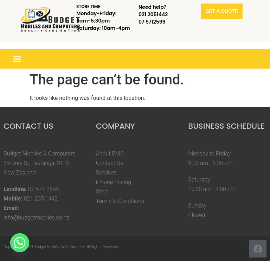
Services (106, 172)
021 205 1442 (41, 198)
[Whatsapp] (19, 242)
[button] (17, 59)
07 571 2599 (43, 189)
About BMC (110, 153)
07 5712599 (152, 21)
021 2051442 (153, 14)
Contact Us (109, 163)
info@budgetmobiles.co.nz (36, 217)
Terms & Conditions (120, 201)
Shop (102, 191)
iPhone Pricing (113, 182)
